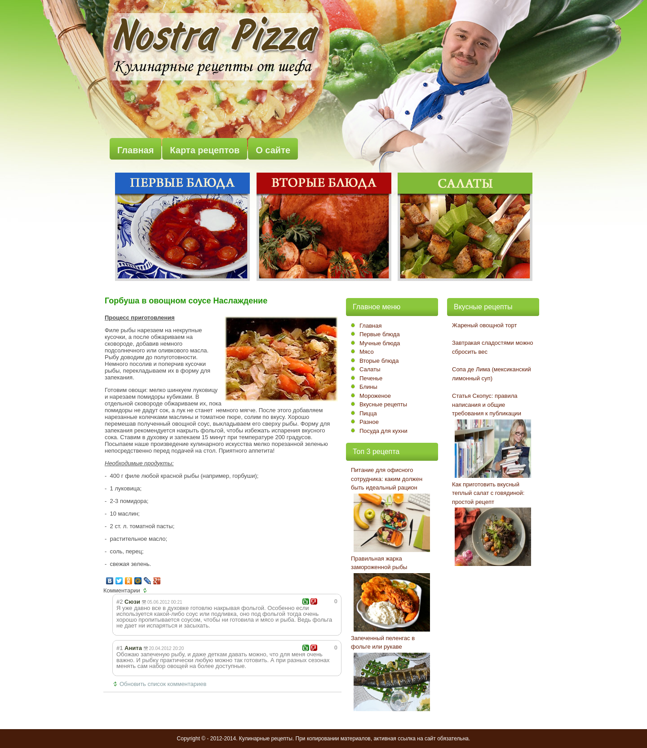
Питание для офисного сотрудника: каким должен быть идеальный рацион (386, 479)
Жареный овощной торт (484, 325)
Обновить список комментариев (163, 684)
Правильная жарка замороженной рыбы (379, 563)
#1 (119, 648)
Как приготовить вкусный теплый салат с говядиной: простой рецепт (488, 493)
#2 (119, 601)
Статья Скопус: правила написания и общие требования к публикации (486, 404)
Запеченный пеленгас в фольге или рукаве (383, 642)
